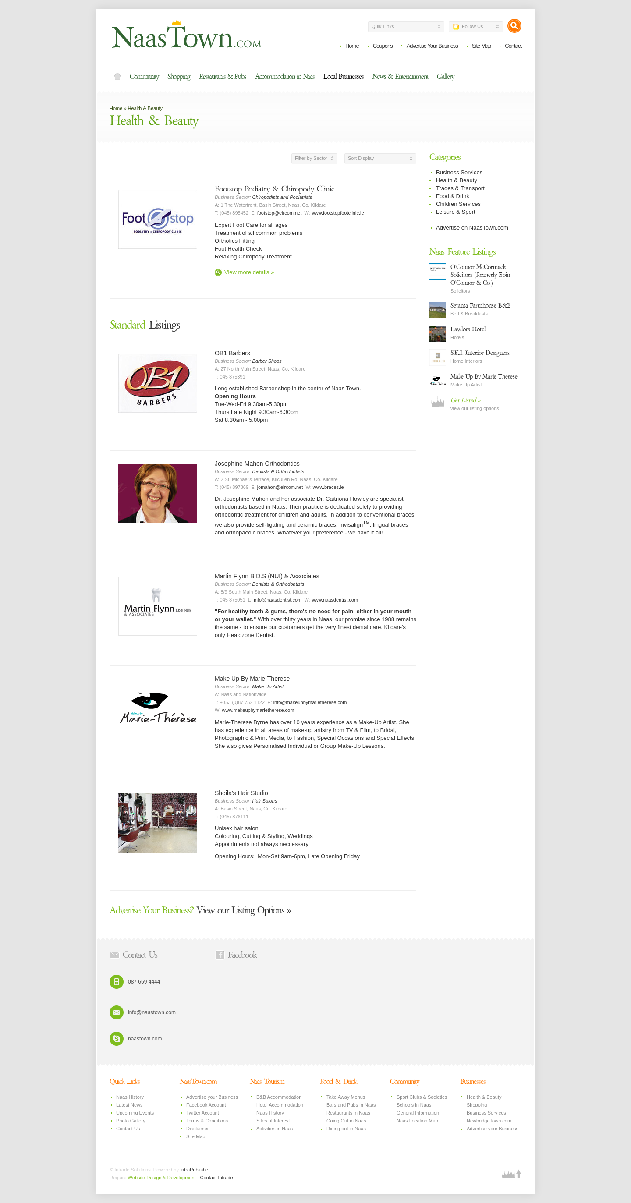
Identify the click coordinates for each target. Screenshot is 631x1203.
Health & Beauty (145, 108)
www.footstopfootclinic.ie (338, 213)
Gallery (445, 76)
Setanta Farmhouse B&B (480, 305)
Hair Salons (264, 800)
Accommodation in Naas (285, 76)
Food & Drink (452, 196)
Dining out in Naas (346, 1128)
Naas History (130, 1097)
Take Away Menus (345, 1097)
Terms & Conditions (207, 1120)
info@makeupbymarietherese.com (310, 702)
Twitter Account (202, 1112)
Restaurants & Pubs (222, 76)
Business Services (459, 172)
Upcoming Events (135, 1112)
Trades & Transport (460, 188)
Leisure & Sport (455, 212)
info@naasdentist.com (277, 599)
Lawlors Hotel (468, 329)
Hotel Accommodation (279, 1104)
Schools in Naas (414, 1104)
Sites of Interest (273, 1120)
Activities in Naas (274, 1128)
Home (352, 45)
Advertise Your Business (432, 45)
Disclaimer (197, 1128)
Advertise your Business (212, 1097)
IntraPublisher (194, 1169)
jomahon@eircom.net (280, 487)
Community (144, 76)
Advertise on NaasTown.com (472, 227)
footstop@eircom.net (279, 213)
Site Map (481, 45)
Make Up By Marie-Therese (484, 376)
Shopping (178, 76)
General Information (418, 1112)
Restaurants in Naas (348, 1112)
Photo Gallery (130, 1120)
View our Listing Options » (200, 910)
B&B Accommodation (278, 1097)
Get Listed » (465, 400)
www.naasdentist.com (335, 599)
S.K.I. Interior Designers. (480, 353)
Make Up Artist (268, 686)
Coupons (383, 45)
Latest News (129, 1104)
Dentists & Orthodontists (278, 471)
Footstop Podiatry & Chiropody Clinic (274, 189)
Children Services (458, 204)
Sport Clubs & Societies (422, 1097)
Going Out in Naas (346, 1120)
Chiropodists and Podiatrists (282, 197)
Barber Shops (267, 361)
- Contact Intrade (215, 1177)
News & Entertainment (400, 76)
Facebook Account (206, 1104)
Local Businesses (343, 76)
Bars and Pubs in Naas (351, 1104)
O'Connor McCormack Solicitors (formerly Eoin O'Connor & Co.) (480, 275)
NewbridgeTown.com (489, 1120)
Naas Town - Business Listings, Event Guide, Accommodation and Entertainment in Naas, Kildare (186, 33)
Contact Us (128, 1128)
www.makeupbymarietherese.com (258, 710)
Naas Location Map (417, 1120)
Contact (513, 45)
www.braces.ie (328, 487)
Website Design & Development (162, 1177)
